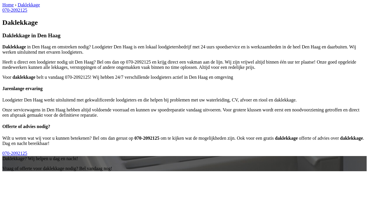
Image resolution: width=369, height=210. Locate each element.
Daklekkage (29, 4)
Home (8, 4)
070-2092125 (14, 10)
